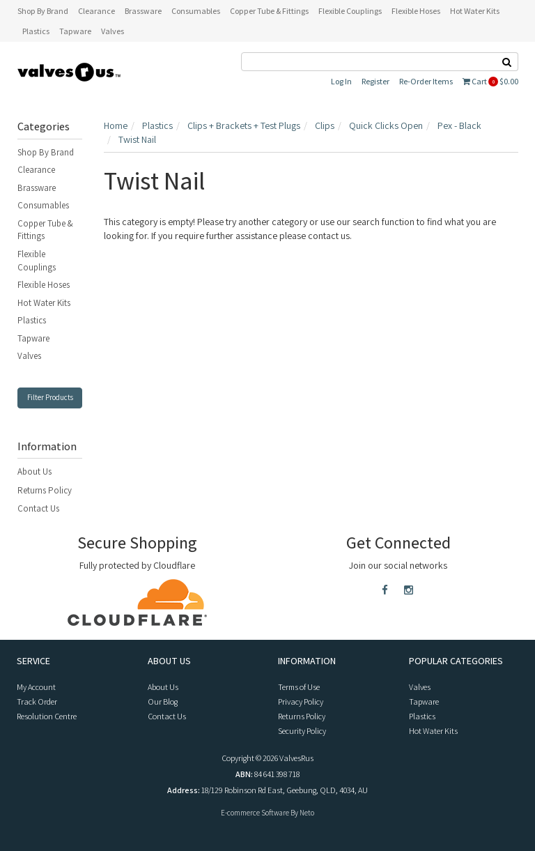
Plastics (31, 320)
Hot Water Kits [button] (474, 11)
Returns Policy (44, 490)
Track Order (37, 701)
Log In (341, 81)
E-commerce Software (255, 813)
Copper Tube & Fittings (45, 230)
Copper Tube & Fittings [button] (269, 11)
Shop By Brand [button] (42, 11)
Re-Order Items (426, 81)
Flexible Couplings (36, 260)
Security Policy (302, 731)
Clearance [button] (96, 11)
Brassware (36, 188)
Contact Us (38, 508)
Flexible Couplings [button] (350, 11)
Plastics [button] (35, 31)
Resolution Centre (47, 716)
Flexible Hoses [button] (415, 11)
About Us (34, 471)
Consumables (43, 205)
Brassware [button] (143, 11)
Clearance (36, 170)
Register (375, 81)
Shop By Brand (45, 152)
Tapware (33, 338)
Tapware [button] (75, 31)
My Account (36, 687)
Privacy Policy (300, 701)
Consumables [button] (195, 11)
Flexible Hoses (43, 285)
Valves (29, 356)
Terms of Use (299, 687)
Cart (490, 81)
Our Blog (163, 701)
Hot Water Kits (43, 303)
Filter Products (50, 397)
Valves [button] (112, 31)
